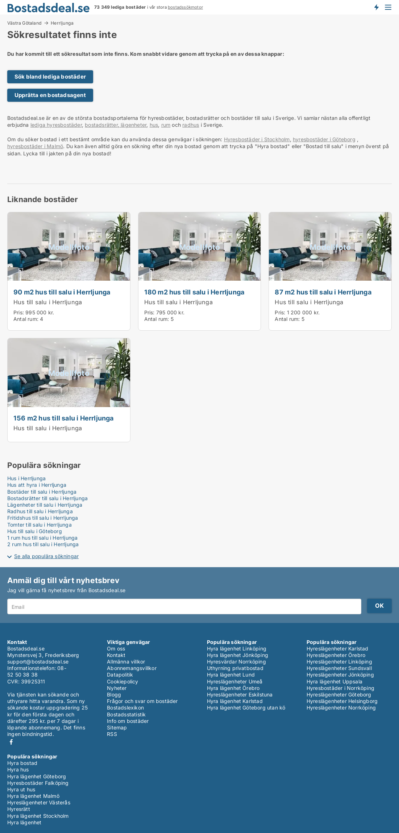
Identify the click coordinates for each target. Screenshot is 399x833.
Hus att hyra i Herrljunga (36, 485)
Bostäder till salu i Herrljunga (41, 492)
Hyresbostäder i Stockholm (257, 139)
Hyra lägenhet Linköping (237, 648)
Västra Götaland (24, 22)
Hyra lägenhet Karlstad (235, 701)
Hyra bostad (22, 763)
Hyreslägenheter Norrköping (341, 707)
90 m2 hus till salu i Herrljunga (61, 292)
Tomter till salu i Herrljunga (39, 525)
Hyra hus (18, 769)
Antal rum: (25, 319)
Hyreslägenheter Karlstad (338, 648)
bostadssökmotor (185, 7)
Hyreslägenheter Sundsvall (339, 668)
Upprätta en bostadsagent (50, 95)
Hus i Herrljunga (26, 478)
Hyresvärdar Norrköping (236, 661)
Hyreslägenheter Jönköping (340, 674)
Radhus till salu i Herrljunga (40, 511)
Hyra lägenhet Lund (231, 674)
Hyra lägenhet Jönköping (238, 655)
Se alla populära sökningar (46, 556)
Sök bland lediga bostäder (50, 76)
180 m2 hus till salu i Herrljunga (194, 292)
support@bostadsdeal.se (37, 661)
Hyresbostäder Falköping (38, 783)
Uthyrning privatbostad (235, 668)
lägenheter (132, 125)
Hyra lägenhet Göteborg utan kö (246, 707)
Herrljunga (62, 23)
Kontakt (116, 655)
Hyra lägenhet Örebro (233, 688)
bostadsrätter (101, 125)
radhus (190, 125)
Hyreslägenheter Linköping (339, 661)
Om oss (116, 648)
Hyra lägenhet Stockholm (38, 816)
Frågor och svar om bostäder (142, 701)
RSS (112, 734)
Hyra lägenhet (24, 822)
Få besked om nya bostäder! (376, 7)
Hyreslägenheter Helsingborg (342, 701)
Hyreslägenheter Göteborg (339, 694)
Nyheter (116, 688)
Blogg (114, 694)
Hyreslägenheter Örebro (336, 655)
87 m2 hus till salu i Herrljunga (323, 292)
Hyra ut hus (21, 789)
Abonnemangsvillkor (132, 668)
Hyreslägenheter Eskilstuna (240, 694)
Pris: (19, 312)
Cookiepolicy (122, 681)
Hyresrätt (18, 809)
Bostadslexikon (125, 707)
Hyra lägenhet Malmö (33, 796)
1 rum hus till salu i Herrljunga (42, 538)
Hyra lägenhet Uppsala (334, 681)
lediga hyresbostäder (56, 125)
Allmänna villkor (126, 661)
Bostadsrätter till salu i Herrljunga (47, 498)
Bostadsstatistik (126, 714)
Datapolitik (120, 674)
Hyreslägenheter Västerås (38, 802)
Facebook (11, 741)
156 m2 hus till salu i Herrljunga (63, 418)
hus (154, 125)
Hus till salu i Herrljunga (47, 302)
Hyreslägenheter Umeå (235, 681)
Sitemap (117, 727)
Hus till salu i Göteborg (34, 531)
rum (166, 125)
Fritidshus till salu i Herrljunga (42, 518)
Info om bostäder (128, 721)
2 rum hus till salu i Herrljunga (43, 544)
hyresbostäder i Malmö (35, 146)
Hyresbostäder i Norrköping (340, 688)
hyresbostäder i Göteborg (324, 139)
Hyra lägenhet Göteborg (36, 776)
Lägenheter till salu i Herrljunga (45, 505)
